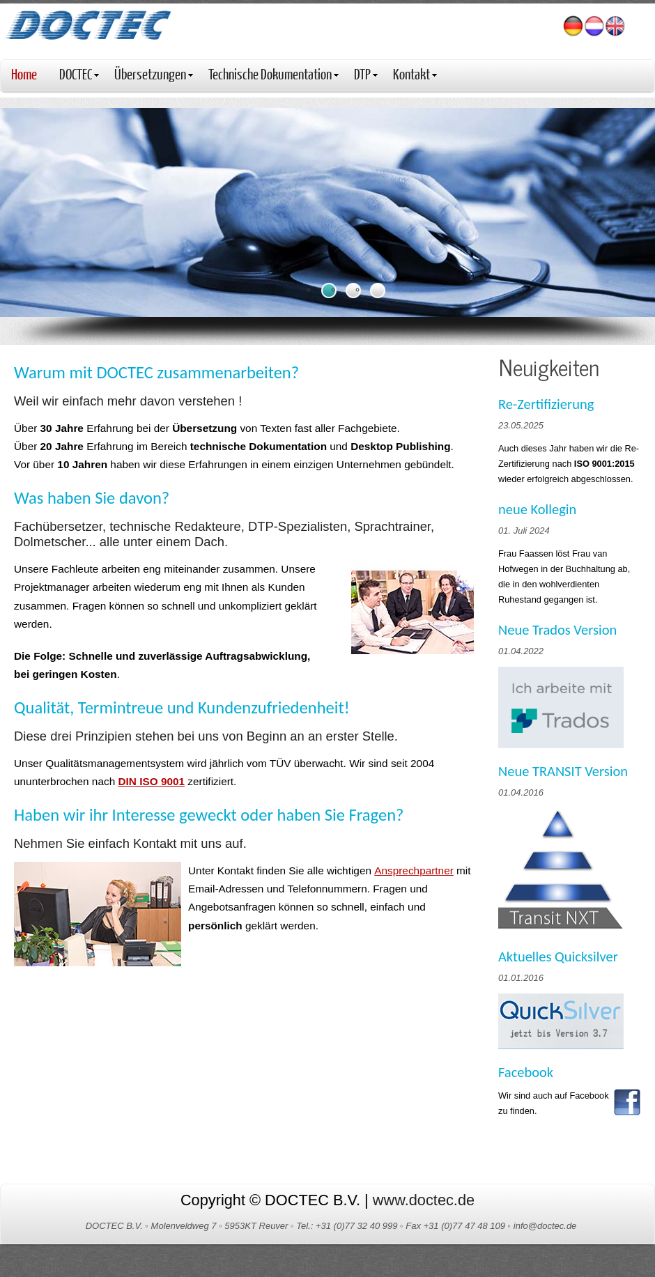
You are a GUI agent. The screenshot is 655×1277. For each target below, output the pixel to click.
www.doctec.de (424, 1200)
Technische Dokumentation (273, 73)
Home (24, 73)
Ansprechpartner (414, 870)
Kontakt (415, 73)
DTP (366, 73)
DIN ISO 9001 (151, 781)
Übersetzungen (153, 73)
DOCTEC (79, 73)
